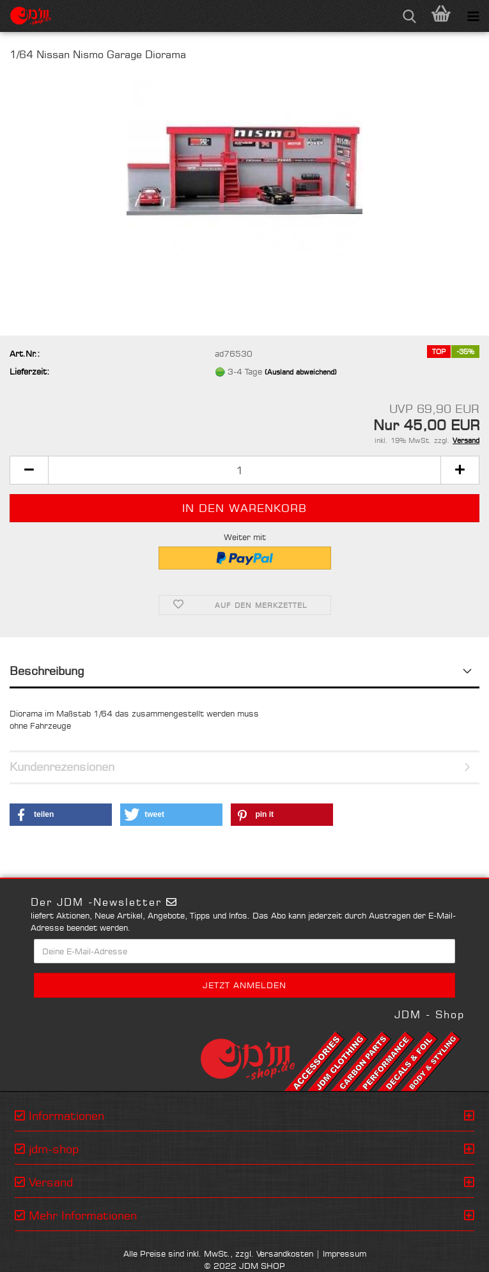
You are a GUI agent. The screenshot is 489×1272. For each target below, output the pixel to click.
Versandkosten (284, 1253)
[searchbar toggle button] (409, 16)
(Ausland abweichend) (301, 372)
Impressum (344, 1253)
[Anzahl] (244, 470)
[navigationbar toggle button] (473, 16)
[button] (29, 470)
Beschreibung (47, 670)
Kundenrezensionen (62, 766)
